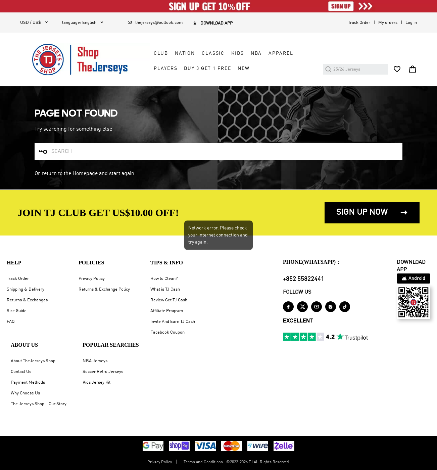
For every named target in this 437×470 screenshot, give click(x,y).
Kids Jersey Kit (96, 382)
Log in (411, 22)
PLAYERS (165, 68)
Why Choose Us (25, 393)
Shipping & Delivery (25, 289)
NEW (244, 68)
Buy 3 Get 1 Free (207, 68)
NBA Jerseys (95, 361)
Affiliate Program (166, 311)
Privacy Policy (92, 278)
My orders (387, 22)
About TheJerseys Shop (33, 361)
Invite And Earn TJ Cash (172, 321)
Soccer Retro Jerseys (103, 372)
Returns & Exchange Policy (104, 289)
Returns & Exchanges (27, 300)
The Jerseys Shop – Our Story (38, 404)
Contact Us (21, 372)
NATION (185, 53)
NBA (256, 53)
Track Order (359, 22)
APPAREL (281, 53)
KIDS (237, 53)
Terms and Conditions (203, 462)
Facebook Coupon (167, 332)
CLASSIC (213, 53)
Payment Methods (28, 382)
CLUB (161, 53)
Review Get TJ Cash (168, 300)
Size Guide (17, 311)
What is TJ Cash (165, 289)
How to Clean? (164, 278)
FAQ (10, 321)
